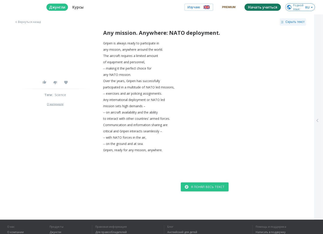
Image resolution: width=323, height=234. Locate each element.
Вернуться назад (27, 22)
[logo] (23, 7)
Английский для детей (182, 232)
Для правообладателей (111, 232)
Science (60, 95)
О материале (55, 104)
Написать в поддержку (271, 232)
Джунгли (55, 232)
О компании (15, 232)
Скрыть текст (293, 22)
